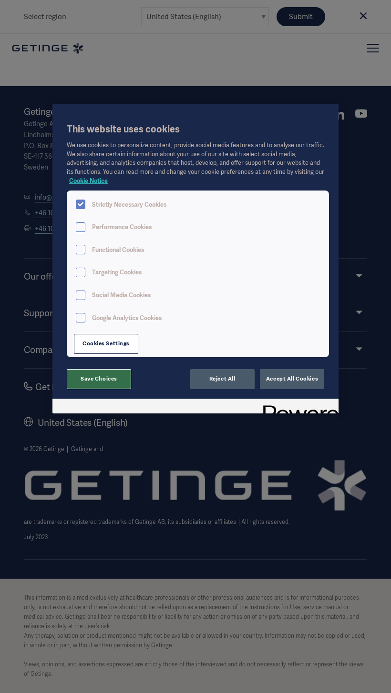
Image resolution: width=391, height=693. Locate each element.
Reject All (222, 378)
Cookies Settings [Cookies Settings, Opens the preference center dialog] (106, 343)
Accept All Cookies (292, 378)
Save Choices (99, 378)
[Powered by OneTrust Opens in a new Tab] (297, 407)
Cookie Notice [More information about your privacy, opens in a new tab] (88, 181)
